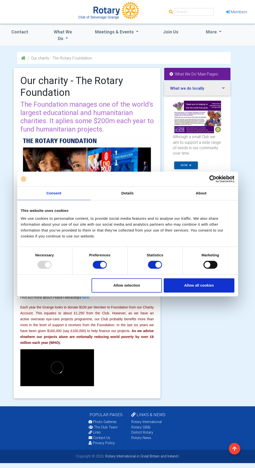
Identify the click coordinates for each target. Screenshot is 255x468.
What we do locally (187, 88)
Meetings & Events (115, 32)
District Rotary (142, 432)
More (212, 32)
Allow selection (126, 285)
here (85, 297)
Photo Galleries (103, 422)
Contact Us (99, 438)
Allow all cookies (199, 285)
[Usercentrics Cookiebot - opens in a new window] (212, 179)
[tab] (197, 88)
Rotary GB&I (140, 427)
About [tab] (201, 193)
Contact (19, 32)
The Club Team (103, 427)
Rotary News (141, 438)
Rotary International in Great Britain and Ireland (141, 456)
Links (95, 432)
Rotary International (146, 422)
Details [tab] (127, 193)
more (186, 165)
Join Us (170, 32)
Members (236, 11)
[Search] (194, 12)
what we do (63, 35)
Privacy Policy (102, 443)
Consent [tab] (53, 193)
